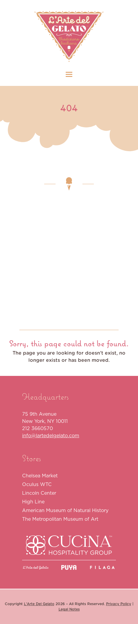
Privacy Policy (118, 604)
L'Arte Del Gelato (39, 604)
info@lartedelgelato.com (50, 435)
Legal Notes (69, 609)
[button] (69, 74)
